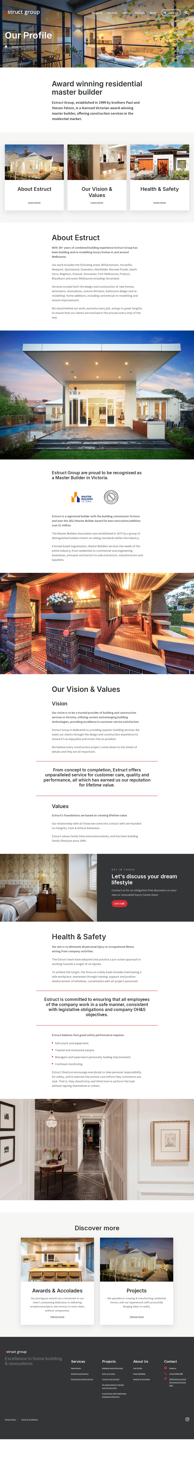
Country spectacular (113, 1392)
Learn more (34, 203)
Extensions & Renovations (78, 1391)
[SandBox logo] (22, 12)
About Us (16, 46)
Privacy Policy (12, 1438)
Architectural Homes (82, 1383)
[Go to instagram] (187, 1439)
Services (78, 1372)
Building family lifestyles (110, 1380)
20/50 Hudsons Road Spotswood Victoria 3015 (178, 1392)
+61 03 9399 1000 (178, 1383)
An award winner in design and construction (112, 1401)
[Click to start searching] (187, 12)
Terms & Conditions (35, 1438)
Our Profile (31, 46)
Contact (171, 12)
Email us (173, 1378)
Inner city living (110, 1386)
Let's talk (121, 912)
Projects (109, 1372)
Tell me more (57, 1327)
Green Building (141, 1383)
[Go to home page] (6, 46)
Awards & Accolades (144, 1389)
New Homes (77, 1378)
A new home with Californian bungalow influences (113, 1413)
